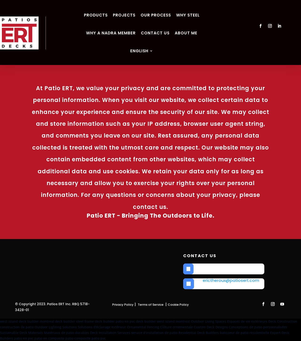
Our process (156, 15)
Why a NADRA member (111, 33)
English (139, 51)
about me (186, 33)
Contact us (155, 33)
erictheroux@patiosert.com (231, 280)
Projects (124, 15)
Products (96, 15)
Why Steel (188, 15)
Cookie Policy (178, 304)
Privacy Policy (123, 304)
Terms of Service (150, 304)
